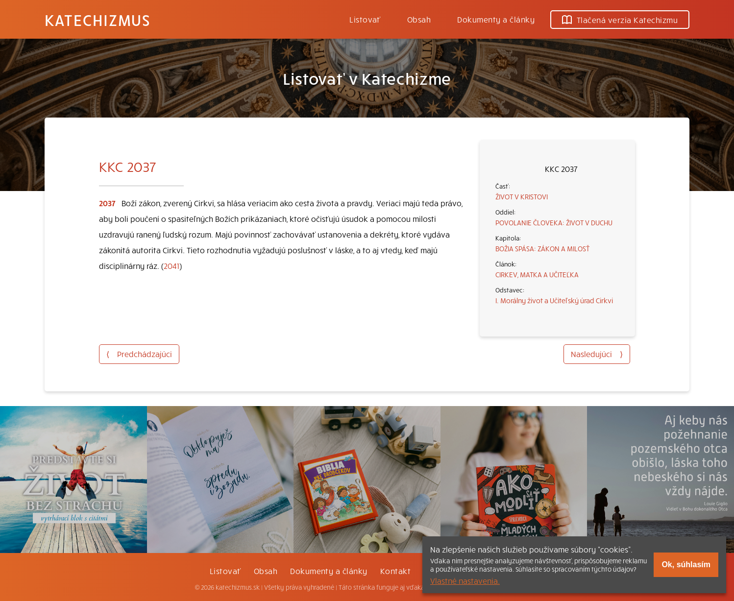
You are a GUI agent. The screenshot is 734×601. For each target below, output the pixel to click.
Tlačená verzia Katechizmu (620, 19)
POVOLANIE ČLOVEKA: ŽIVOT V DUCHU (553, 222)
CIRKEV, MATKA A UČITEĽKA (537, 274)
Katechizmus (97, 19)
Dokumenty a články (496, 19)
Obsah (419, 19)
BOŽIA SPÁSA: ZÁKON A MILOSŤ (542, 248)
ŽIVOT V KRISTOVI (521, 196)
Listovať (365, 19)
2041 (171, 265)
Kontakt (395, 571)
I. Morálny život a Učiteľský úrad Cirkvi (554, 300)
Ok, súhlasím (685, 564)
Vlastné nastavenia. (465, 580)
